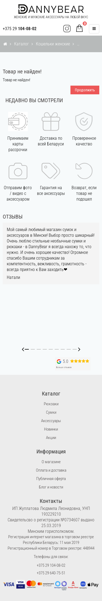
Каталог (21, 43)
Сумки (51, 412)
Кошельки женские (53, 43)
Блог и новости (51, 487)
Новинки (51, 429)
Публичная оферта (51, 478)
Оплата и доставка (51, 470)
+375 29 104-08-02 (51, 565)
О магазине (51, 461)
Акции (51, 437)
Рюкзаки (51, 403)
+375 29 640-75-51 (51, 573)
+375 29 (19, 28)
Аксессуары (51, 420)
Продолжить (85, 90)
